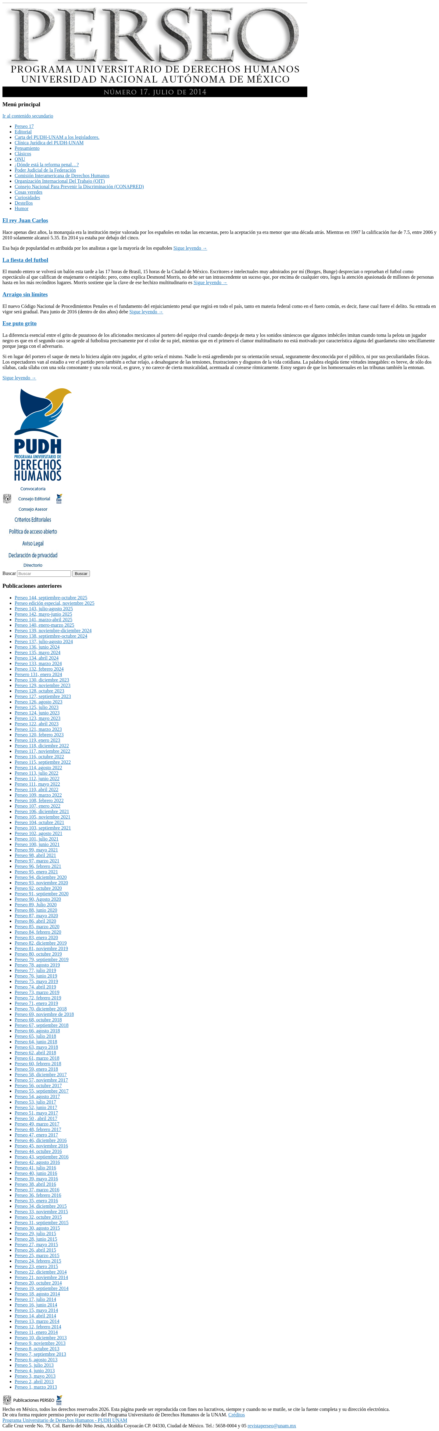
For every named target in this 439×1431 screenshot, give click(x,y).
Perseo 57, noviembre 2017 (41, 1080)
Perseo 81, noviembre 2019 (41, 948)
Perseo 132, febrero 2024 (39, 668)
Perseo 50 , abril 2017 (36, 1118)
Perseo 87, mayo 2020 (36, 915)
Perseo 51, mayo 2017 (36, 1113)
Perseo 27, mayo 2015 (36, 1244)
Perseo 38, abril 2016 (35, 1184)
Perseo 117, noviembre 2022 (42, 751)
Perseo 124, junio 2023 (37, 712)
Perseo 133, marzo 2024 (38, 663)
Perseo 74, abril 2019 (35, 986)
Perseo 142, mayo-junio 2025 (43, 614)
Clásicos (23, 153)
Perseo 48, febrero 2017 (38, 1129)
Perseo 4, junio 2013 (35, 1370)
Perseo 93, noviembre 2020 (41, 882)
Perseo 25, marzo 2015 (37, 1255)
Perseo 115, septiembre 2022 (43, 762)
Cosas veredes (28, 192)
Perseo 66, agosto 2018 (37, 1030)
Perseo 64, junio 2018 (36, 1041)
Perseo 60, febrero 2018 (38, 1063)
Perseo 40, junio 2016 (36, 1173)
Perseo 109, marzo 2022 (38, 795)
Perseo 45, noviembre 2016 (41, 1145)
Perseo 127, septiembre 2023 (43, 696)
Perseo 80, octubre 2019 (38, 954)
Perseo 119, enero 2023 (37, 740)
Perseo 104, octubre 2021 (39, 822)
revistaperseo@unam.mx (272, 1425)
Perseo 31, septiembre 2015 (42, 1222)
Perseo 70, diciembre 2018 (41, 1008)
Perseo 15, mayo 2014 (36, 1310)
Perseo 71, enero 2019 (36, 1003)
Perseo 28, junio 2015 (36, 1239)
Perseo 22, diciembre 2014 (41, 1271)
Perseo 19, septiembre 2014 (42, 1288)
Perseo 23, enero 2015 (36, 1266)
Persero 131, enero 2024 (38, 674)
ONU (20, 159)
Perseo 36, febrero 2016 (38, 1195)
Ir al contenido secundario (27, 115)
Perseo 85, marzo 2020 (37, 926)
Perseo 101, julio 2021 (37, 838)
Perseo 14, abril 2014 (35, 1315)
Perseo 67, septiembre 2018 (42, 1025)
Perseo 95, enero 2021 (36, 871)
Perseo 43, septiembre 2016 (42, 1156)
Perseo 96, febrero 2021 (38, 866)
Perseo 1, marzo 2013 (36, 1387)
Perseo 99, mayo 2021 (36, 849)
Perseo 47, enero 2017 (36, 1134)
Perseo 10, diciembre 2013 (41, 1337)
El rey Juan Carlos (25, 220)
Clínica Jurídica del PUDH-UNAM (49, 142)
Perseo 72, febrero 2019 (38, 997)
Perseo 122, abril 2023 (37, 723)
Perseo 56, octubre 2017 (38, 1085)
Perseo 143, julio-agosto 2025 (44, 608)
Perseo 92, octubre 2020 (38, 888)
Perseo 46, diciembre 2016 (41, 1140)
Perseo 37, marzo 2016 (37, 1189)
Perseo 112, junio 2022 (37, 778)
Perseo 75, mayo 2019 (36, 981)
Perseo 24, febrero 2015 (38, 1261)
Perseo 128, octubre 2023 (39, 690)
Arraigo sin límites (25, 294)
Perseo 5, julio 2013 (34, 1365)
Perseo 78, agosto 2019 (37, 965)
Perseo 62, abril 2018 (35, 1052)
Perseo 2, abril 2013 (34, 1381)
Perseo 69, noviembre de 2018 (44, 1014)
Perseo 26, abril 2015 (35, 1250)
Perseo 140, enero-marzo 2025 (44, 625)
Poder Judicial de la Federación (45, 170)
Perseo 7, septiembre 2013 (40, 1354)
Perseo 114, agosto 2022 (38, 767)
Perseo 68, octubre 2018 (38, 1019)
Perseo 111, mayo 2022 (37, 784)
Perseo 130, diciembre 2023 (42, 679)
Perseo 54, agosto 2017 (37, 1096)
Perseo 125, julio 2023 (37, 707)
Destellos (24, 203)
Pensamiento (27, 148)
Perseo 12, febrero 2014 (38, 1326)
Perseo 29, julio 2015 (35, 1233)
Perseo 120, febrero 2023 (39, 734)
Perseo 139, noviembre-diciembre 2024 (53, 630)
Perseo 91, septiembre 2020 (42, 893)
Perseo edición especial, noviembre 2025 (55, 603)
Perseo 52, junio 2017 (36, 1107)
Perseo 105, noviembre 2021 (42, 816)
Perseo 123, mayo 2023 (37, 718)
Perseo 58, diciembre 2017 (41, 1074)
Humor (21, 208)
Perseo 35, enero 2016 (36, 1200)
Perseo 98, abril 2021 (35, 855)
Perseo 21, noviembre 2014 (41, 1277)
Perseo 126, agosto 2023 (38, 701)
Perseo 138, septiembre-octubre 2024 (51, 636)
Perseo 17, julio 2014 (35, 1299)
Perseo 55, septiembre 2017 (42, 1091)
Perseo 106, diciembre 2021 (42, 811)
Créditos (236, 1414)
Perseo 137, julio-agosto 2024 (44, 641)
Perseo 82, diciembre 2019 (41, 943)
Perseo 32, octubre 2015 (38, 1217)
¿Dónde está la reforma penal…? (47, 164)
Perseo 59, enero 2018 (36, 1069)
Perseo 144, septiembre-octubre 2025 (51, 597)
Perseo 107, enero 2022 (37, 806)
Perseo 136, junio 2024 (37, 647)
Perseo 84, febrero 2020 (38, 932)
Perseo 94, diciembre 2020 (41, 877)
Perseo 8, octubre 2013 (37, 1348)
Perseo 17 (24, 126)
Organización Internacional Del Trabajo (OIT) (60, 181)
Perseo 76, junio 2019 (36, 975)
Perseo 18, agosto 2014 (37, 1293)
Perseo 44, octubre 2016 (38, 1151)
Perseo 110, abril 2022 (36, 789)
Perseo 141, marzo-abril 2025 (43, 619)
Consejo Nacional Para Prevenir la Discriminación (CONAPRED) (79, 186)
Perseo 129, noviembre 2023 (42, 685)
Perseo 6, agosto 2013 (36, 1359)
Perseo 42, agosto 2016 (37, 1162)
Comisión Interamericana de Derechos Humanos (62, 175)
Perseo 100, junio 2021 (37, 844)
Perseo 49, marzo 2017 (37, 1123)
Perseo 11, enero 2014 (36, 1332)
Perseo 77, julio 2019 (35, 970)
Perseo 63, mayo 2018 (36, 1047)
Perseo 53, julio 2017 (35, 1102)
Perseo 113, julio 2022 (36, 773)
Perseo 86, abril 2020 (35, 921)
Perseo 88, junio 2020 (36, 910)
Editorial (23, 131)
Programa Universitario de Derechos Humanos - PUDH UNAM (64, 1420)
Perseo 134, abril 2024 (37, 658)
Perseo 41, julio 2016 (35, 1167)
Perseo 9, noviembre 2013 (40, 1343)
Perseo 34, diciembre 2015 (41, 1206)
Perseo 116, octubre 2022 (39, 756)
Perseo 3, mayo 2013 (35, 1376)
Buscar (9, 573)
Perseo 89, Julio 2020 (36, 904)
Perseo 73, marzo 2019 (37, 992)
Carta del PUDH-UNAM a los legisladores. (57, 137)
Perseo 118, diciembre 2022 (42, 745)
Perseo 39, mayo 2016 (36, 1178)
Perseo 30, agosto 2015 (37, 1228)
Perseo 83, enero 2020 (36, 937)
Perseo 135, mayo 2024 (37, 652)
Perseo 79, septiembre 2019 (42, 959)
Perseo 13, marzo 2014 (37, 1321)
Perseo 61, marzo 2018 (37, 1058)
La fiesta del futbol (25, 260)
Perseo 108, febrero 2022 (39, 800)
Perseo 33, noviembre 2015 (41, 1211)
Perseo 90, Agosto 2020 (38, 899)
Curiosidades (27, 197)
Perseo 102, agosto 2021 (38, 833)
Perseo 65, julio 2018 (35, 1036)
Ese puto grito (19, 323)
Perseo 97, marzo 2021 (37, 860)
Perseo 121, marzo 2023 (38, 729)
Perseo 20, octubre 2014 (38, 1282)
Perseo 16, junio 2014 (36, 1304)
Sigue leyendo (190, 248)
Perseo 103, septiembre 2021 (43, 827)
